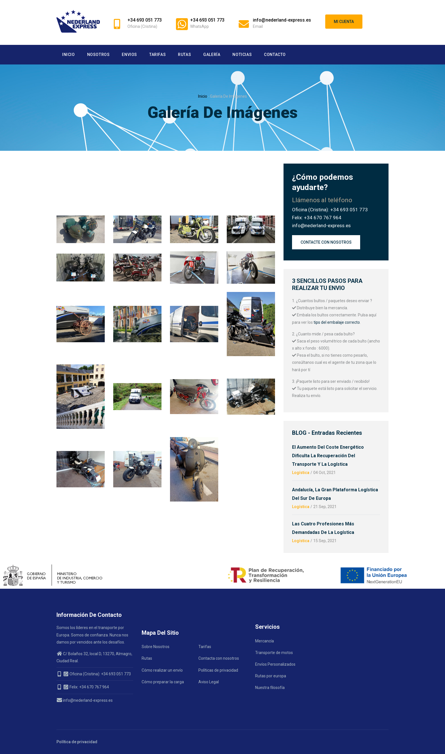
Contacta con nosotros (218, 658)
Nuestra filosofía (270, 687)
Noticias (242, 54)
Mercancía (264, 641)
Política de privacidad (76, 742)
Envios (129, 54)
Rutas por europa (270, 676)
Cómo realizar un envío (162, 670)
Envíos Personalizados (275, 664)
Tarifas (157, 54)
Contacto (275, 54)
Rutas (184, 54)
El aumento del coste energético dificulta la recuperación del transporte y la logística (328, 455)
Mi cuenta (344, 21)
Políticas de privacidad (218, 670)
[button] (80, 219)
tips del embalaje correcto (336, 322)
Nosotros (98, 54)
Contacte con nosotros (326, 242)
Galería (211, 54)
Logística (300, 472)
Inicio (68, 54)
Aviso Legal (208, 682)
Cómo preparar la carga (163, 682)
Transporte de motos (274, 652)
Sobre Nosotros (155, 646)
